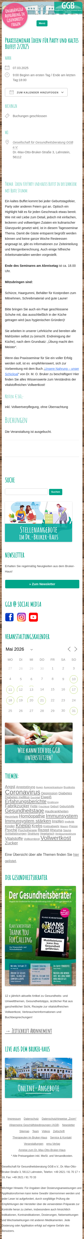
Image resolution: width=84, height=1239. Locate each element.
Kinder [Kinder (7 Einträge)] (10, 826)
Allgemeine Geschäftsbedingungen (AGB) (34, 1125)
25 (10, 711)
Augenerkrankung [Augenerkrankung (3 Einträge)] (53, 787)
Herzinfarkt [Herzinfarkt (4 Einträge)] (11, 816)
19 (21, 700)
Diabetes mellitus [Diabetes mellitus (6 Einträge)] (17, 797)
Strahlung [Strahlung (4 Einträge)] (33, 833)
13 (31, 689)
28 (21, 668)
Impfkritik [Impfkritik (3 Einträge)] (69, 821)
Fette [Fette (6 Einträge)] (34, 806)
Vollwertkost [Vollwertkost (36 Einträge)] (56, 838)
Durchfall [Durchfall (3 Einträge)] (35, 797)
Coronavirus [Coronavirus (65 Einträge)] (22, 792)
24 (74, 700)
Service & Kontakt (60, 1137)
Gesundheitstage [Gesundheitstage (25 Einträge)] (24, 811)
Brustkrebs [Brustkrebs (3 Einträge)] (69, 787)
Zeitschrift (59, 1131)
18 (10, 700)
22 (52, 700)
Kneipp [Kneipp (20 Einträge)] (23, 825)
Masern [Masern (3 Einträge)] (64, 826)
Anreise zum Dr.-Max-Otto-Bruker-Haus (41, 1150)
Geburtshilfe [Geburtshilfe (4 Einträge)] (67, 806)
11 (10, 689)
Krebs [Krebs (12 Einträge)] (37, 825)
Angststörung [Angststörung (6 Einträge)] (25, 787)
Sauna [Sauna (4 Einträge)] (67, 830)
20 (31, 700)
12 (21, 689)
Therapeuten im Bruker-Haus (30, 1137)
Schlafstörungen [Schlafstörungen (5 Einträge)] (16, 833)
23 (63, 700)
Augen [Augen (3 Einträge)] (39, 787)
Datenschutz (31, 1118)
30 (42, 668)
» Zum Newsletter (42, 584)
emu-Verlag (53, 1143)
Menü (42, 23)
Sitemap (24, 1131)
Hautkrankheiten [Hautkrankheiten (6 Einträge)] (56, 811)
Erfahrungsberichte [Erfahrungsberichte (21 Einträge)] (26, 801)
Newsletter (68, 1125)
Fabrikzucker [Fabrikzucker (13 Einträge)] (17, 806)
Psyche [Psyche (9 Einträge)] (11, 830)
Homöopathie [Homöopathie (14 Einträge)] (32, 816)
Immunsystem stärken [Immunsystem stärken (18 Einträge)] (28, 820)
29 (31, 668)
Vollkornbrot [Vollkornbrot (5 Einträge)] (32, 839)
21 (42, 700)
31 (74, 711)
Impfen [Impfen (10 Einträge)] (58, 821)
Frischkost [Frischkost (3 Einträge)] (44, 806)
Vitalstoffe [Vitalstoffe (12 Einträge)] (14, 838)
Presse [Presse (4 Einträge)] (73, 826)
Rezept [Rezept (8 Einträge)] (43, 830)
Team (35, 1131)
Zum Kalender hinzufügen (34, 92)
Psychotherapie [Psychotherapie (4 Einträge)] (27, 830)
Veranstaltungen (33, 1143)
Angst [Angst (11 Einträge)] (10, 787)
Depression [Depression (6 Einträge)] (49, 793)
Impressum (14, 1118)
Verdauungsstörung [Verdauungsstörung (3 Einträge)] (65, 833)
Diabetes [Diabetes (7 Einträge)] (65, 793)
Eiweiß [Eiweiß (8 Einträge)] (46, 797)
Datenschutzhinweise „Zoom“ (59, 1118)
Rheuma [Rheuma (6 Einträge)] (56, 830)
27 (31, 711)
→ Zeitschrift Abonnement (28, 1030)
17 (74, 689)
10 (74, 679)
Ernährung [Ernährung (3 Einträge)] (52, 802)
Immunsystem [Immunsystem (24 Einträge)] (62, 816)
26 (21, 711)
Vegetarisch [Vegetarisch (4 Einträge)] (47, 833)
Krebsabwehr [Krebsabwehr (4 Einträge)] (51, 826)
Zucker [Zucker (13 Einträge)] (11, 843)
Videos (46, 1131)
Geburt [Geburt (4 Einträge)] (54, 806)
